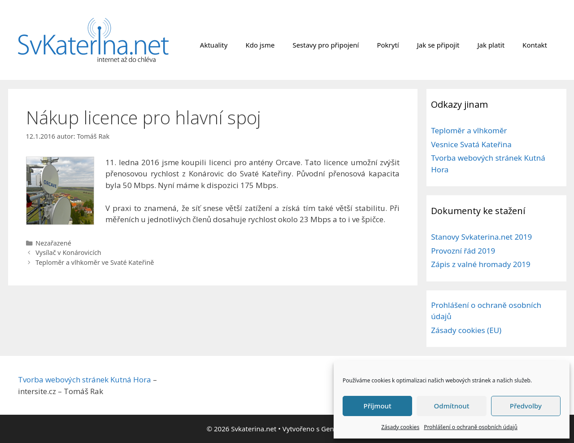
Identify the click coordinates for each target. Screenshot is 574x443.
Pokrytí (388, 44)
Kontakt (534, 44)
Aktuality (214, 44)
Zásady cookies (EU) (466, 330)
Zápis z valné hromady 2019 (481, 264)
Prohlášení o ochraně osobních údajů (470, 427)
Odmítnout (452, 405)
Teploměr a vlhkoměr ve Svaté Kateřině (94, 262)
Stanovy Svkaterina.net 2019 (481, 237)
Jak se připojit (438, 44)
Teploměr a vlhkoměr (469, 130)
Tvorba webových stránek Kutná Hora (84, 379)
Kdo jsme (259, 44)
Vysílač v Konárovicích (68, 252)
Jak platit (490, 44)
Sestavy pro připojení (325, 44)
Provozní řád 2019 (463, 251)
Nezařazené (53, 243)
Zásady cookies (400, 427)
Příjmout (377, 405)
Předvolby (526, 405)
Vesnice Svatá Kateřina (471, 144)
